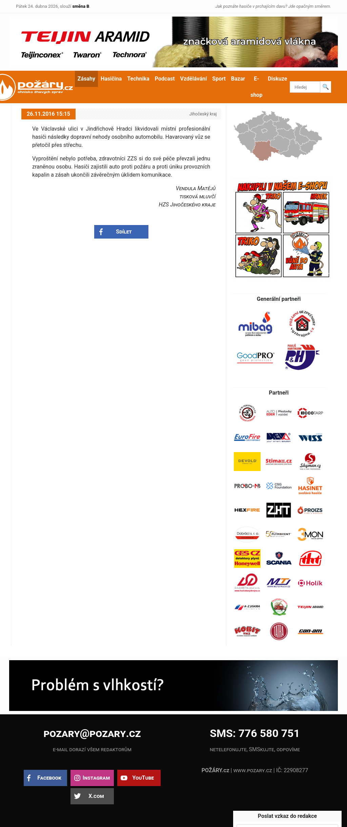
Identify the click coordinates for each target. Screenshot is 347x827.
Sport (219, 78)
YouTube (143, 778)
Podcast (165, 78)
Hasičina (111, 78)
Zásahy (86, 78)
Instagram (96, 778)
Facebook (49, 778)
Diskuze (277, 78)
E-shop (256, 86)
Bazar (238, 78)
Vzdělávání (193, 78)
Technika (138, 78)
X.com (96, 796)
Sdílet (124, 231)
